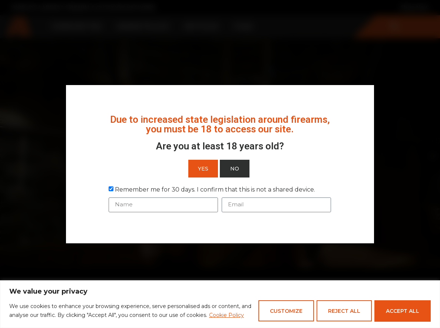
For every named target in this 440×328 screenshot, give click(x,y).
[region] (220, 301)
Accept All (402, 308)
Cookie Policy (49, 317)
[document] (220, 164)
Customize (283, 308)
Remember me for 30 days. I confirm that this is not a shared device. (215, 189)
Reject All (343, 308)
